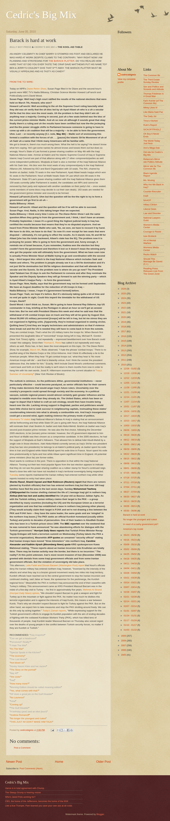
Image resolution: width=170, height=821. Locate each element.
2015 (124, 341)
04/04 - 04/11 (130, 568)
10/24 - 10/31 (130, 411)
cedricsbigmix (128, 74)
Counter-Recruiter (152, 191)
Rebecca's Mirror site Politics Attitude (152, 160)
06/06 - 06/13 (130, 506)
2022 (124, 307)
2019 (124, 322)
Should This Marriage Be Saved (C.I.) (152, 261)
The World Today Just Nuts (151, 142)
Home (59, 761)
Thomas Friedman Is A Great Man (153, 95)
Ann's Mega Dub (151, 148)
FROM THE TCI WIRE (21, 82)
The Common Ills (151, 75)
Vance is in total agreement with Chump (24, 788)
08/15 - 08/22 (130, 458)
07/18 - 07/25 (130, 477)
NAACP (147, 200)
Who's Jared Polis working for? (20, 797)
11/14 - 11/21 (130, 397)
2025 (124, 293)
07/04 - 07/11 (130, 487)
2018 (124, 326)
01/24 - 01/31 (130, 615)
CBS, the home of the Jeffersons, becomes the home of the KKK (36, 801)
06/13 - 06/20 (130, 501)
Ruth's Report (150, 125)
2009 (124, 636)
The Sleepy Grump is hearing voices (23, 792)
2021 (124, 312)
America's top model (133, 529)
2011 (124, 360)
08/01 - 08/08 (130, 468)
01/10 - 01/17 (130, 625)
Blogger (100, 814)
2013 (124, 350)
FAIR (145, 196)
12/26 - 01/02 (130, 368)
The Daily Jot (149, 116)
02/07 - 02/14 (130, 606)
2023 (124, 303)
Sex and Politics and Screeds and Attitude (153, 87)
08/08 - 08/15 (130, 463)
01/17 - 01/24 (130, 620)
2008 (124, 640)
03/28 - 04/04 (130, 573)
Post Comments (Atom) (31, 768)
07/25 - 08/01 (130, 473)
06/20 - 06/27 (130, 496)
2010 (124, 364)
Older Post (103, 761)
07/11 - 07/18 (130, 482)
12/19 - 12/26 (130, 373)
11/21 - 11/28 (130, 392)
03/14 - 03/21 (130, 582)
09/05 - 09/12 (130, 444)
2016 (124, 336)
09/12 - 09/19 (130, 439)
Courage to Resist (152, 231)
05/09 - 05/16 (130, 544)
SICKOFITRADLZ (152, 129)
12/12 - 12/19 (130, 378)
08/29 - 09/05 (130, 449)
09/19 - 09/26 (130, 435)
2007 (124, 645)
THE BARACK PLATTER (61, 61)
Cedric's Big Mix (41, 14)
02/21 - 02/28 (130, 596)
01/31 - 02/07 (130, 610)
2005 (124, 655)
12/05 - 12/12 (130, 383)
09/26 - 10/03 (130, 430)
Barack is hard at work (134, 515)
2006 (124, 650)
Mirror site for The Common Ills (152, 167)
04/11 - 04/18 (130, 563)
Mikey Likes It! (150, 107)
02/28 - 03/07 (130, 592)
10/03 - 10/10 (130, 425)
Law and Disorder (152, 213)
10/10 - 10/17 (130, 420)
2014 (124, 345)
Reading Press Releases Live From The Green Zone (153, 271)
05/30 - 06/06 (130, 510)
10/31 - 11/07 (130, 406)
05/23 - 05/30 (130, 535)
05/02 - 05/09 (130, 549)
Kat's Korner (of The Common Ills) (153, 102)
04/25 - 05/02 (130, 554)
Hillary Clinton (150, 204)
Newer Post (14, 761)
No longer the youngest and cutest (140, 519)
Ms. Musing (149, 180)
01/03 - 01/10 (130, 630)
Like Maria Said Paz (153, 112)
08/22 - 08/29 (130, 454)
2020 (124, 317)
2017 (124, 331)
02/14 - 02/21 (130, 601)
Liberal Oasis (149, 209)
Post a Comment (22, 747)
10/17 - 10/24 (130, 416)
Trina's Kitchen (150, 120)
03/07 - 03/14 (130, 587)
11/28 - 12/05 (130, 387)
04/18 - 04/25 (130, 558)
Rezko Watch (149, 254)
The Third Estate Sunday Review (151, 80)
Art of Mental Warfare (149, 241)
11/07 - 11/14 (130, 401)
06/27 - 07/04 (130, 492)
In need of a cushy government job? (140, 524)
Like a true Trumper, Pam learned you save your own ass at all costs (38, 805)
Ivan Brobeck (149, 236)
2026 (124, 288)
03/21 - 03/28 (130, 577)
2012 (124, 355)
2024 (124, 298)
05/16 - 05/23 (130, 540)
